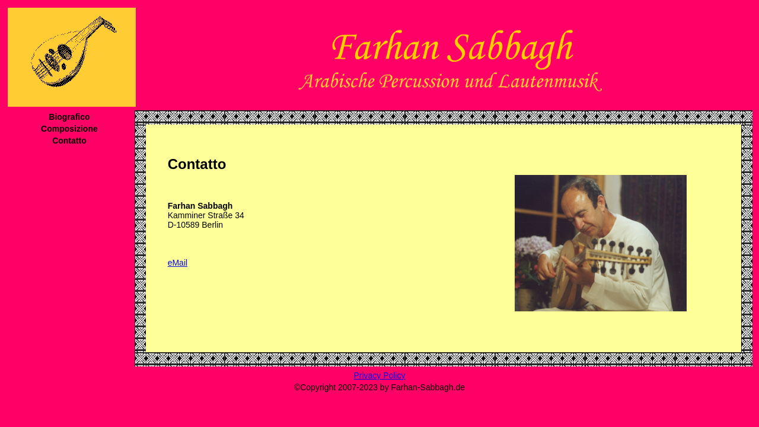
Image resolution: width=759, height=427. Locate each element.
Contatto (69, 140)
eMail (177, 262)
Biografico (69, 117)
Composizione (69, 128)
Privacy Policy (379, 375)
